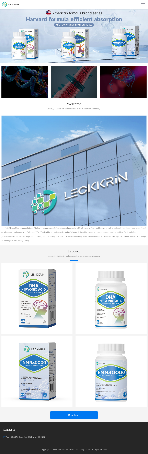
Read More (74, 415)
